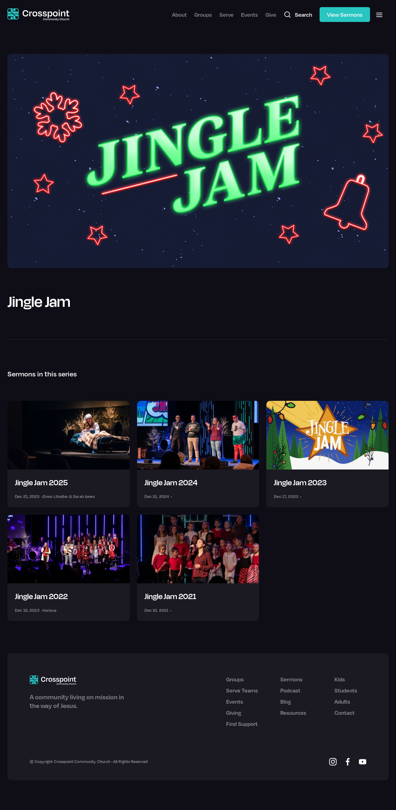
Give (270, 14)
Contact (344, 712)
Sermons (291, 679)
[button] (379, 14)
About (179, 14)
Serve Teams (242, 690)
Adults (342, 701)
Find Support (242, 723)
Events (249, 14)
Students (345, 690)
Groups (203, 14)
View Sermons (345, 14)
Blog (285, 701)
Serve (226, 14)
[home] (38, 14)
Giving (233, 712)
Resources (293, 712)
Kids (339, 679)
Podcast (290, 690)
